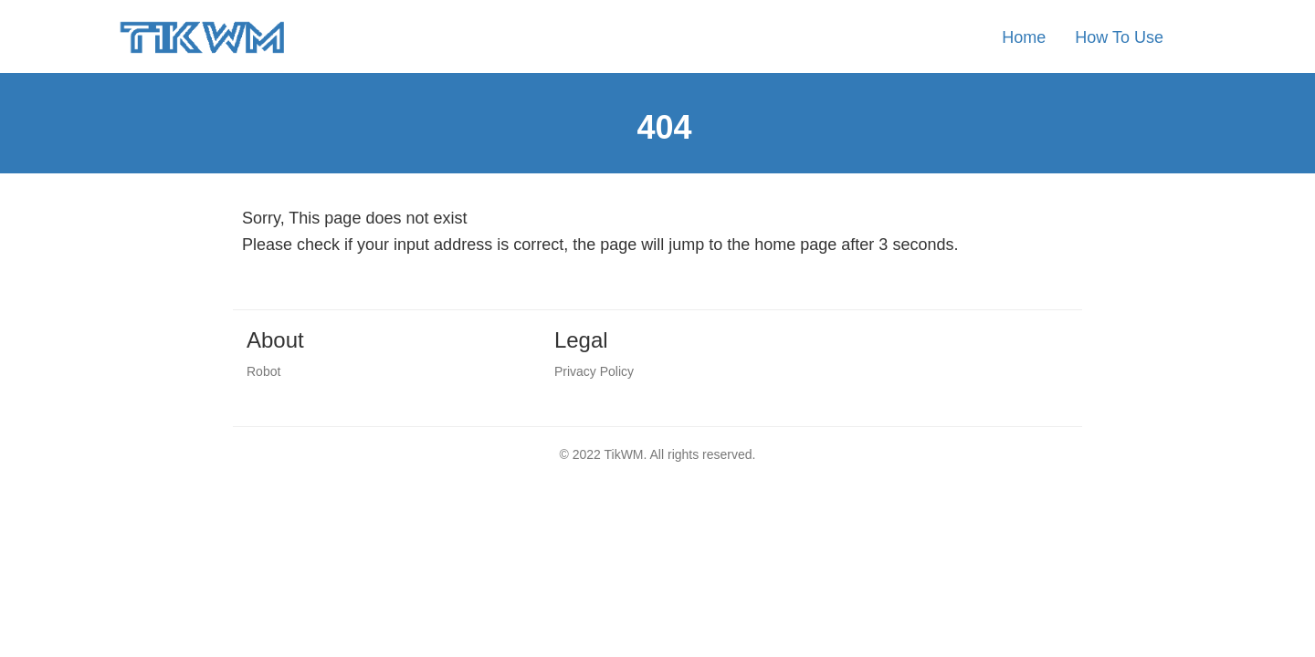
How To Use (1119, 37)
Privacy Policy (594, 371)
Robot (263, 371)
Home (1024, 37)
